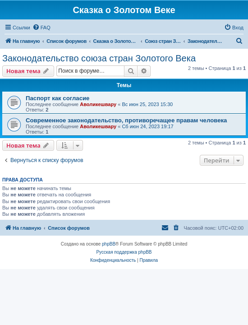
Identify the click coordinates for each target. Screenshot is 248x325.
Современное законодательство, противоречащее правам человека (126, 120)
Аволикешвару (98, 104)
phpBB (108, 243)
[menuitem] (41, 27)
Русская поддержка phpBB (124, 252)
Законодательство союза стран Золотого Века (99, 58)
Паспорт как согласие (57, 98)
